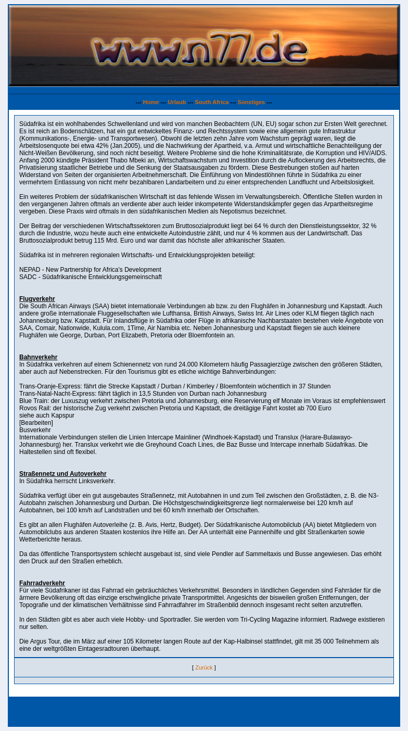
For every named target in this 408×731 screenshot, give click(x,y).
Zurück (204, 667)
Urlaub (177, 102)
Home (151, 102)
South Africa (211, 102)
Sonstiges (251, 102)
